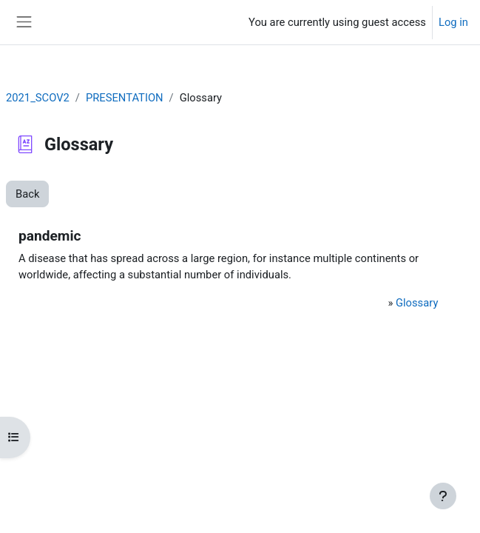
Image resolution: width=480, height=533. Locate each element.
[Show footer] (443, 496)
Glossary (417, 302)
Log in (453, 22)
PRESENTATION (124, 97)
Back (27, 194)
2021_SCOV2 (38, 97)
